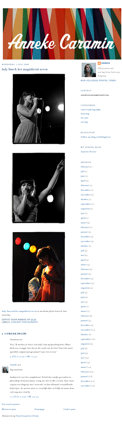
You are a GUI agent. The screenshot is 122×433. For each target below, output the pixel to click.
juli (82, 171)
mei (82, 213)
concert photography (24, 322)
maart (84, 222)
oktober (84, 199)
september (86, 204)
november (85, 194)
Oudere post (69, 409)
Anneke (13, 364)
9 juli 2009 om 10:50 (23, 356)
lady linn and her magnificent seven (19, 311)
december (85, 190)
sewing (84, 122)
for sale (84, 117)
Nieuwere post (9, 409)
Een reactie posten (11, 404)
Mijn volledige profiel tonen (98, 81)
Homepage (39, 409)
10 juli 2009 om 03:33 (24, 396)
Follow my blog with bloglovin (96, 137)
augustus (85, 208)
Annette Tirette (88, 151)
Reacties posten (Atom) (27, 416)
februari (85, 166)
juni (83, 176)
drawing (85, 113)
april (83, 180)
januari (84, 232)
